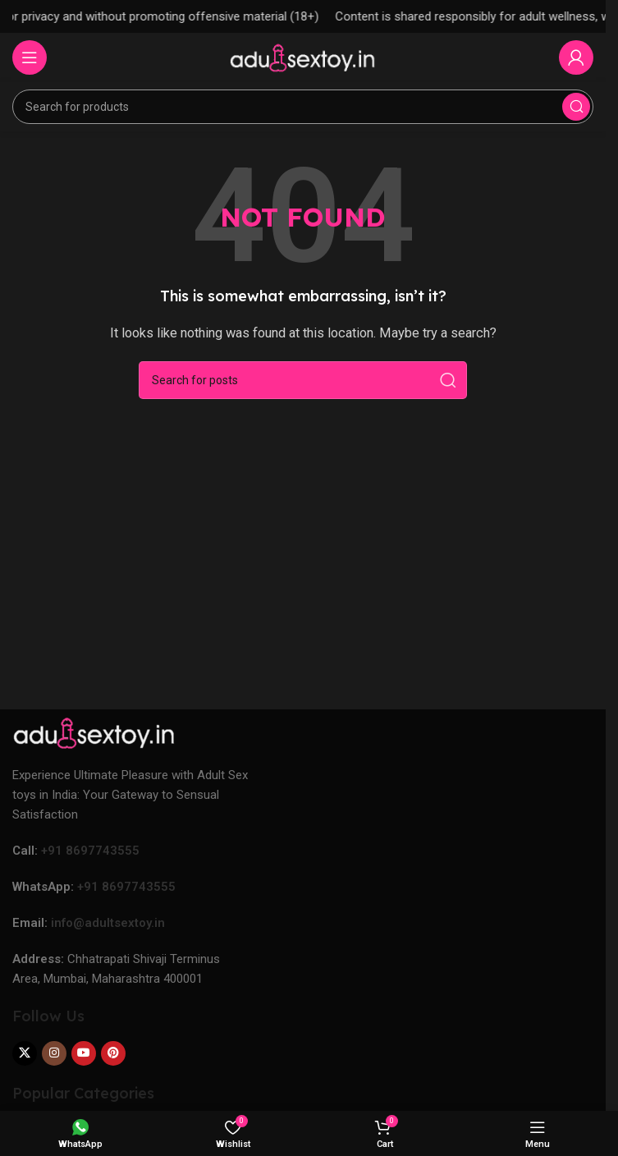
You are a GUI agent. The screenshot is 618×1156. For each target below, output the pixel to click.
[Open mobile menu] (29, 57)
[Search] (302, 106)
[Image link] (94, 732)
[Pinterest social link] (113, 1053)
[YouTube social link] (83, 1053)
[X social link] (24, 1053)
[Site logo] (303, 56)
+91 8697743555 (90, 850)
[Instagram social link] (54, 1053)
